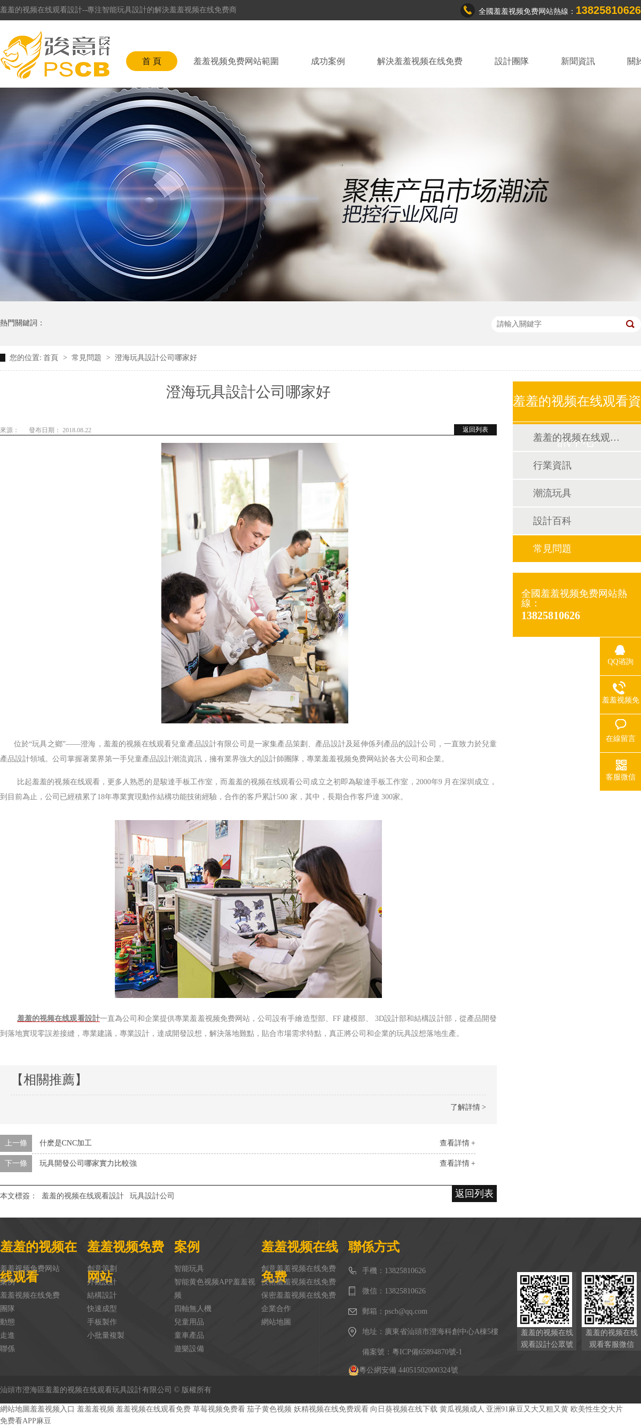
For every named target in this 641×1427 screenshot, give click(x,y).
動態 (7, 1322)
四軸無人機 (193, 1309)
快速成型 (102, 1309)
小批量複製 (105, 1335)
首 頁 (151, 61)
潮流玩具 (552, 493)
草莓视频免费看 (219, 1409)
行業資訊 (552, 465)
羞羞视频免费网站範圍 (236, 61)
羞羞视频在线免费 (30, 1295)
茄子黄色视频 (269, 1409)
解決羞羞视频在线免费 (420, 61)
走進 (7, 1335)
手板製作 (102, 1322)
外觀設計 (102, 1282)
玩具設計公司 (152, 1196)
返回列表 (475, 429)
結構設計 (102, 1295)
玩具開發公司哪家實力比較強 (88, 1163)
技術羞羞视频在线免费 (298, 1282)
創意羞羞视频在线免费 (298, 1269)
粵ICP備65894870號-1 (427, 1352)
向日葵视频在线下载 (403, 1409)
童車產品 (189, 1335)
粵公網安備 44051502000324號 (403, 1370)
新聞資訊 (578, 61)
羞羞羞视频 (95, 1409)
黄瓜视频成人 (462, 1409)
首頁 (51, 358)
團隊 (7, 1309)
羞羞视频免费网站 (30, 1269)
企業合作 (276, 1309)
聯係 (7, 1349)
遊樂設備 (189, 1349)
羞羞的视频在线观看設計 (83, 1196)
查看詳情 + (457, 1143)
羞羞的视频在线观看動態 (576, 437)
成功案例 (328, 61)
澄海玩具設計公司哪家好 (156, 358)
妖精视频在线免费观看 (331, 1409)
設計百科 (552, 521)
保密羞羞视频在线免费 (298, 1295)
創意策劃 (102, 1269)
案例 (7, 1282)
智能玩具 (189, 1269)
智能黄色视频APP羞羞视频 (214, 1288)
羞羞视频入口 (52, 1409)
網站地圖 (276, 1322)
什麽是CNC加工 (66, 1143)
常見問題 (88, 358)
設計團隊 (512, 61)
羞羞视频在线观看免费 (153, 1409)
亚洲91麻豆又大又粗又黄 (527, 1409)
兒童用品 (189, 1322)
